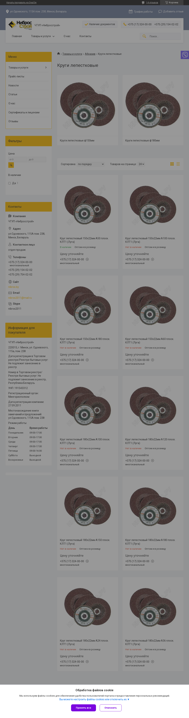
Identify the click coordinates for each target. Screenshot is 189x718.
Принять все (83, 707)
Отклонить (110, 707)
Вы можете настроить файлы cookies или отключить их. (93, 699)
